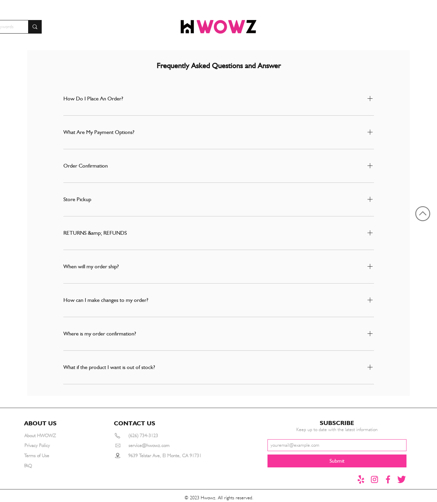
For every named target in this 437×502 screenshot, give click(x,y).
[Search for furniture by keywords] (34, 26)
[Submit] (336, 461)
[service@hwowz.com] (156, 445)
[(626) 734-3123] (152, 435)
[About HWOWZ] (48, 435)
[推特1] (401, 479)
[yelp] (361, 479)
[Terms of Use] (48, 455)
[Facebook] (388, 479)
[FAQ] (48, 466)
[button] (43, 423)
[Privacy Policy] (48, 445)
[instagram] (374, 479)
